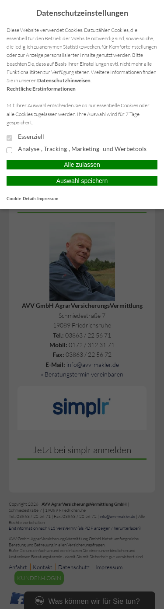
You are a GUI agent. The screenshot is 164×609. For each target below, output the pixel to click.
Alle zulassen (82, 164)
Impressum (47, 198)
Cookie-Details (21, 198)
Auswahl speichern (82, 180)
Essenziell (25, 137)
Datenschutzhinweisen (64, 80)
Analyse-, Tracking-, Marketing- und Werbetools (77, 149)
